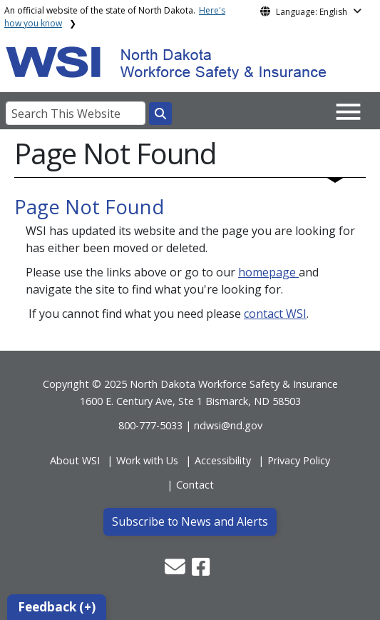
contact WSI (275, 313)
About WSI (75, 460)
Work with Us (147, 460)
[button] (176, 570)
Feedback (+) (57, 607)
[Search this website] (160, 113)
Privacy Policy (298, 460)
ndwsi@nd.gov (228, 425)
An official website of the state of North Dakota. (114, 16)
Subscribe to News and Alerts (190, 521)
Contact (195, 484)
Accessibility (223, 460)
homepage (268, 272)
